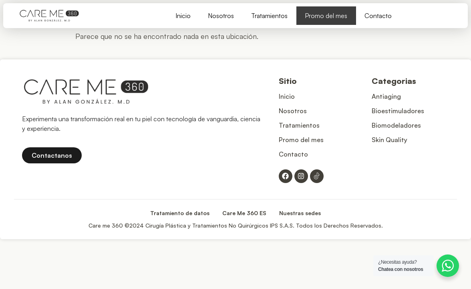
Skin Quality (389, 140)
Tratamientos (269, 16)
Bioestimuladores (398, 111)
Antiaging (386, 96)
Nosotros (221, 16)
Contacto (378, 16)
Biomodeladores (396, 125)
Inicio (183, 16)
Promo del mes (326, 16)
